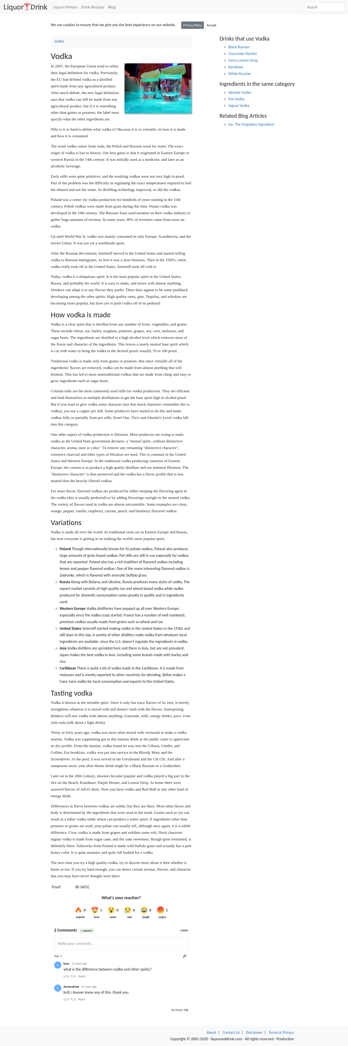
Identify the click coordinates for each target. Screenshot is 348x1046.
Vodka (59, 41)
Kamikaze (235, 67)
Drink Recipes (92, 7)
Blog (111, 7)
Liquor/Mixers (65, 7)
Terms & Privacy (281, 1032)
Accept (211, 25)
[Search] (324, 7)
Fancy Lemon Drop (243, 60)
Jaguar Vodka (238, 105)
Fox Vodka (236, 98)
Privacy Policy (192, 25)
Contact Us (231, 1032)
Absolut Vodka (239, 92)
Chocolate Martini (242, 53)
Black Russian (239, 47)
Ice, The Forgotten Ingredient (251, 124)
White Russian (239, 73)
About (211, 1032)
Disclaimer (254, 1032)
